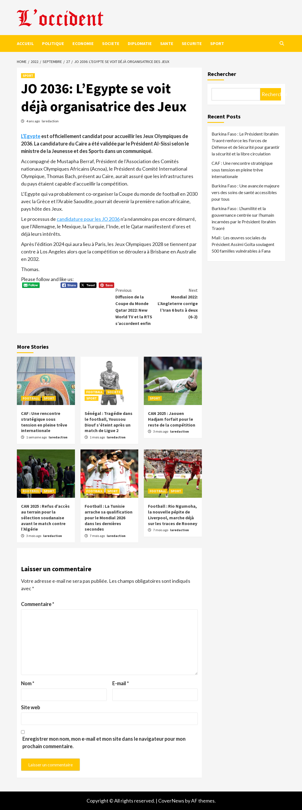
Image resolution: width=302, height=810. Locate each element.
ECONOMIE (83, 43)
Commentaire (37, 604)
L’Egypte (30, 136)
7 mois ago (97, 536)
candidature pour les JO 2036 (88, 219)
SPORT (217, 43)
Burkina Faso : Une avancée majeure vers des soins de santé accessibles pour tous (245, 192)
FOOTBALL (31, 398)
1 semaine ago (36, 437)
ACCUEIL (25, 43)
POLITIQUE (53, 43)
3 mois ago (161, 431)
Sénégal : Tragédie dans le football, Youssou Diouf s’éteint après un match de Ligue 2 (108, 422)
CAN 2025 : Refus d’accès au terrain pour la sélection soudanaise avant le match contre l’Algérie (45, 517)
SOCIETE (110, 43)
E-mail (120, 683)
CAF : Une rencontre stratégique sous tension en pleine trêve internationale (44, 422)
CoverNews (171, 801)
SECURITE (192, 43)
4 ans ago (33, 121)
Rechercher (221, 73)
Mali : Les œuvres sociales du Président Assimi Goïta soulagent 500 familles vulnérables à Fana (243, 244)
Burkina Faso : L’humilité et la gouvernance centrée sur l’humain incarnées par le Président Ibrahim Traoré (244, 218)
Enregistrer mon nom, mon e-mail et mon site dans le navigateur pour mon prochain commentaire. (104, 742)
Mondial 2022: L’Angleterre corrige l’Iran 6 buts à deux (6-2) (177, 303)
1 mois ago (97, 437)
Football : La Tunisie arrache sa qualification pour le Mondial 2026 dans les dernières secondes (108, 517)
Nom (27, 683)
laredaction (50, 121)
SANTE (166, 43)
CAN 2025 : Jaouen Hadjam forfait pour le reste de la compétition (171, 419)
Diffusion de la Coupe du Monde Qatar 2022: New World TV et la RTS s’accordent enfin (136, 306)
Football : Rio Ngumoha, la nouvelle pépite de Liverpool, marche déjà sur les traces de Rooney (172, 514)
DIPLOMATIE (140, 43)
